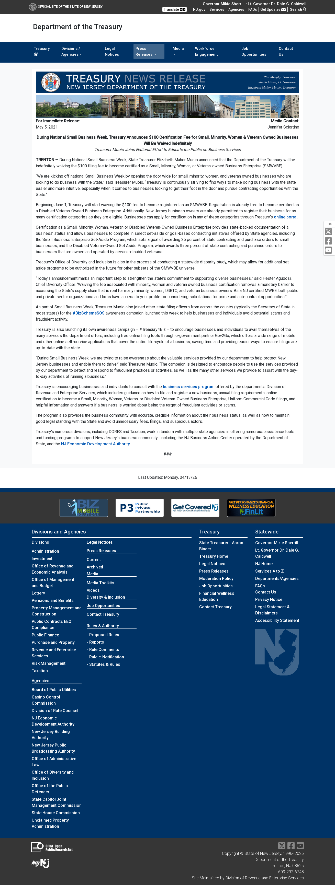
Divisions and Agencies (59, 532)
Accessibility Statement (277, 620)
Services (216, 9)
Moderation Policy (216, 578)
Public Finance (45, 635)
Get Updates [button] (273, 9)
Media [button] (178, 48)
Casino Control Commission (46, 700)
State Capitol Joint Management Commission (57, 802)
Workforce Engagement (206, 51)
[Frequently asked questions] (252, 9)
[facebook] (329, 241)
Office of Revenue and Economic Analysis (52, 569)
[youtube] (329, 250)
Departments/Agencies (277, 578)
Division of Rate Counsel (55, 710)
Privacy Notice (268, 599)
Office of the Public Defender (50, 788)
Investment (42, 558)
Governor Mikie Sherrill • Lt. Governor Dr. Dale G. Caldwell (254, 4)
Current (94, 559)
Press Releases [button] (144, 51)
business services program (189, 386)
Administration (45, 551)
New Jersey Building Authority (51, 734)
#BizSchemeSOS (89, 313)
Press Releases (214, 571)
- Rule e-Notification (105, 657)
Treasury (42, 51)
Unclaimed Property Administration (50, 823)
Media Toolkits (100, 582)
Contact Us (286, 51)
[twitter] (329, 232)
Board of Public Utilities (54, 689)
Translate (174, 9)
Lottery (38, 593)
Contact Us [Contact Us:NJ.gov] (265, 592)
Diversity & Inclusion (106, 597)
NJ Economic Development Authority (95, 443)
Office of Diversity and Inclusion (53, 775)
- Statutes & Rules (103, 664)
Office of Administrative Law (54, 761)
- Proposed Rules (103, 634)
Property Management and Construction (57, 610)
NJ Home (264, 563)
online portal (285, 217)
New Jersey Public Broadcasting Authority (53, 748)
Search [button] (298, 9)
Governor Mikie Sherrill (276, 542)
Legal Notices (112, 51)
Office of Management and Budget (53, 582)
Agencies (236, 9)
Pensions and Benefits (53, 600)
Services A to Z (269, 571)
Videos (93, 590)
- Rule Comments (103, 649)
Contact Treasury (103, 614)
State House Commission (56, 812)
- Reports (95, 642)
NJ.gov (199, 9)
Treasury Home (213, 556)
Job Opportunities (253, 51)
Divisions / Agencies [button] (70, 51)
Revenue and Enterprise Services (54, 652)
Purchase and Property (53, 642)
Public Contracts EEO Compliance (51, 624)
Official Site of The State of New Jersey (66, 6)
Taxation (40, 670)
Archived (95, 567)
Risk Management (48, 663)
